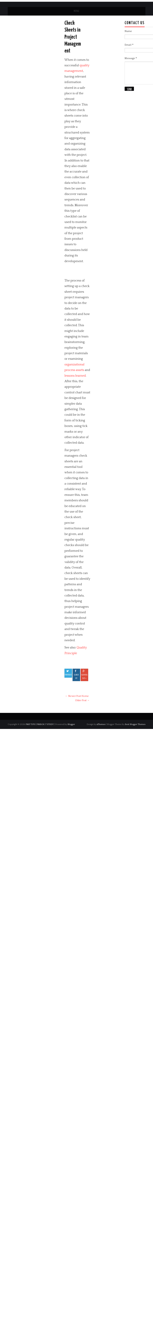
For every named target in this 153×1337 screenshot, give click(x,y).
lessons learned (75, 376)
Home (85, 696)
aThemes (101, 724)
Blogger (71, 724)
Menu (76, 11)
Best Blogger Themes (135, 724)
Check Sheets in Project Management (72, 37)
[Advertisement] (104, 271)
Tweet (68, 673)
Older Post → (82, 700)
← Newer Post (73, 696)
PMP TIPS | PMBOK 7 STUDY (40, 724)
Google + (84, 674)
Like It (76, 674)
